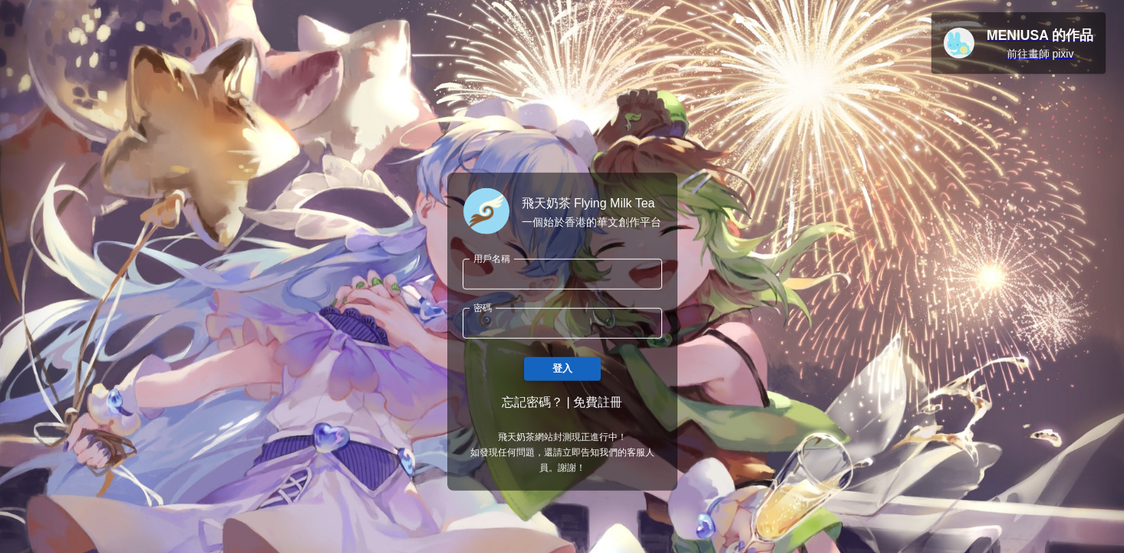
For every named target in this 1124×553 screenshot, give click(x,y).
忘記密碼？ (532, 402)
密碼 (482, 308)
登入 (562, 369)
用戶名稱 (491, 258)
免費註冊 (597, 402)
